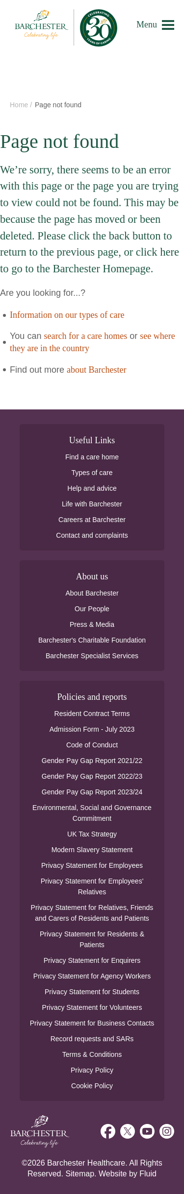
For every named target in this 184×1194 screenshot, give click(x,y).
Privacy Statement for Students (92, 992)
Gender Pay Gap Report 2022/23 (92, 776)
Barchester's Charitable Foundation (92, 640)
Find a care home (92, 457)
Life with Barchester (92, 504)
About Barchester (91, 593)
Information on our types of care (67, 315)
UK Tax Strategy (92, 834)
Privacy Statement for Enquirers (92, 960)
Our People (92, 609)
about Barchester (96, 370)
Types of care (91, 473)
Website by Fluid (128, 1174)
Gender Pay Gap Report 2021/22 (92, 760)
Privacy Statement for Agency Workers (92, 976)
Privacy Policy (92, 1070)
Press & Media (92, 624)
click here (157, 252)
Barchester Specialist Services (92, 656)
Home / (22, 105)
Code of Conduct (92, 745)
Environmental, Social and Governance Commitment (92, 813)
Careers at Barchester (92, 520)
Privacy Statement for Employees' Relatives (92, 886)
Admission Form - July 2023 (92, 729)
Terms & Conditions (92, 1054)
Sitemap (79, 1174)
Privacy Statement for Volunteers (92, 1007)
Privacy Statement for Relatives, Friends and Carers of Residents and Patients (92, 913)
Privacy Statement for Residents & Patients (92, 939)
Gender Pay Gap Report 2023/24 (92, 792)
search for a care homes (85, 336)
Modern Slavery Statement (92, 850)
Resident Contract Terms (92, 713)
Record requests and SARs (92, 1039)
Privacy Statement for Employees (92, 865)
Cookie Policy (92, 1086)
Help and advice (91, 488)
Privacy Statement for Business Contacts (92, 1023)
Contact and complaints (92, 535)
